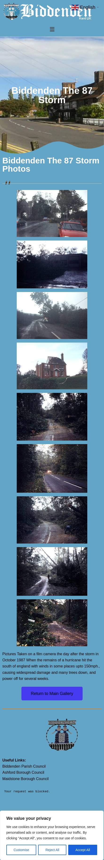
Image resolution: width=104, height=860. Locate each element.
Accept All (83, 850)
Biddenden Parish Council (24, 766)
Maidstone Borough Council (25, 779)
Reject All (52, 850)
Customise (21, 850)
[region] (52, 835)
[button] (52, 29)
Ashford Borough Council (23, 772)
